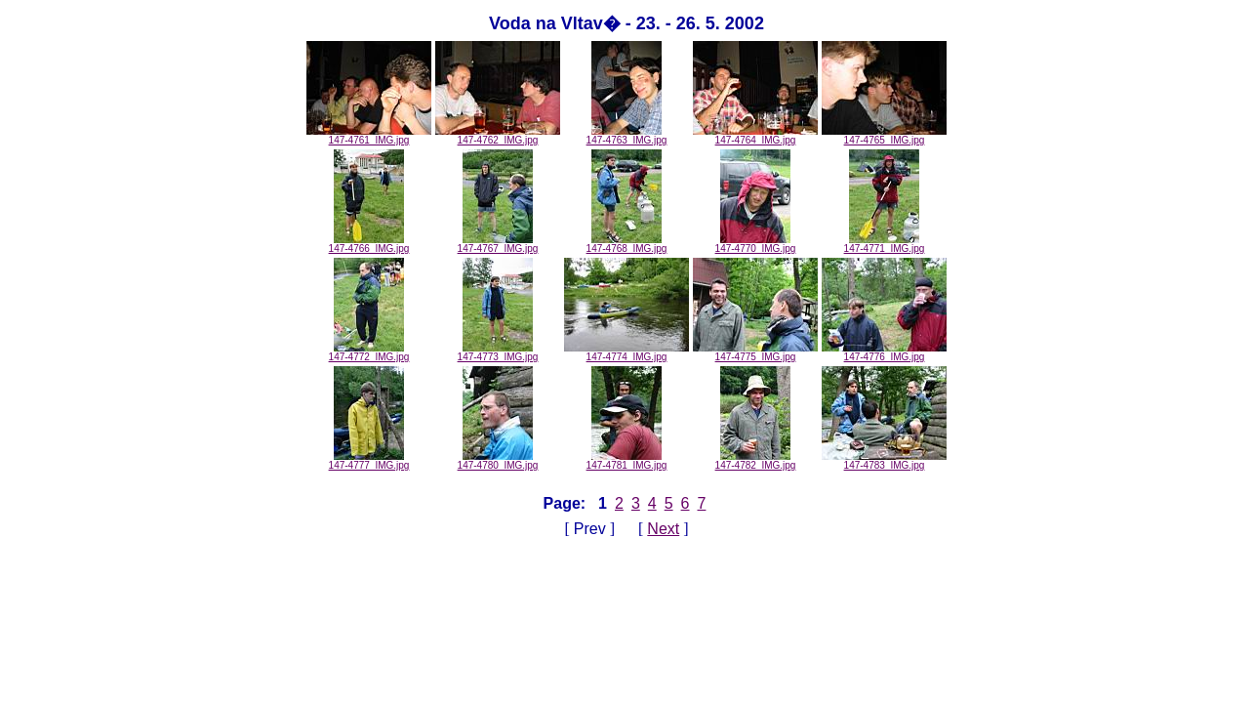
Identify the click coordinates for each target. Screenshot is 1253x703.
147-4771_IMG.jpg (884, 244)
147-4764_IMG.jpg (755, 135)
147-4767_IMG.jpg (498, 244)
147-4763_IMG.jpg (626, 135)
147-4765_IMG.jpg (884, 135)
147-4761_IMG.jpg (368, 135)
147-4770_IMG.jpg (755, 244)
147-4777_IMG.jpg (369, 461)
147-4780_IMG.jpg (498, 461)
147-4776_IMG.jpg (884, 352)
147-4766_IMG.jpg (369, 244)
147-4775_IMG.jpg (755, 352)
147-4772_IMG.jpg (369, 352)
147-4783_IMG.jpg (884, 461)
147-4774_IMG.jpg (626, 352)
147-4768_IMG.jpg (626, 244)
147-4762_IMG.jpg (497, 135)
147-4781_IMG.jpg (626, 461)
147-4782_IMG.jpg (755, 461)
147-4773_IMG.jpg (498, 352)
